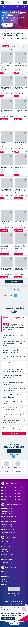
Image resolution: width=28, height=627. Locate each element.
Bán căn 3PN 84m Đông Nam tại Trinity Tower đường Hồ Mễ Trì (6, 268)
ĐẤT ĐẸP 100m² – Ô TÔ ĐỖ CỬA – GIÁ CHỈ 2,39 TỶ (6, 64)
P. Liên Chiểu (5, 499)
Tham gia (8, 25)
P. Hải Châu (5, 490)
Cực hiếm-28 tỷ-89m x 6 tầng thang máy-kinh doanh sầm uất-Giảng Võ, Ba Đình (21, 222)
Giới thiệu (4, 571)
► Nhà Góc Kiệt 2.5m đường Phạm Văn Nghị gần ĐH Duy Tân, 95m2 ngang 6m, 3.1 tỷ (6, 222)
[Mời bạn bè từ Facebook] (13, 456)
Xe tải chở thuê (6, 546)
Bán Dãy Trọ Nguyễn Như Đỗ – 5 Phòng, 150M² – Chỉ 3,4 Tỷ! (21, 143)
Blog (3, 579)
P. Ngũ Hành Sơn (6, 496)
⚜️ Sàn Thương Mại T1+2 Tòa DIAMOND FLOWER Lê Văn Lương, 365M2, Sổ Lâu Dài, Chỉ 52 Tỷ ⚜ (21, 245)
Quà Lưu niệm (5, 557)
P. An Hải (4, 487)
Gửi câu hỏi (14, 433)
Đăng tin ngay (8, 618)
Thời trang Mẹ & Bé (7, 562)
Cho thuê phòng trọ (7, 544)
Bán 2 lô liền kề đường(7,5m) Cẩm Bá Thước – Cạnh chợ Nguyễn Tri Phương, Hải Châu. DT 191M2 (21, 190)
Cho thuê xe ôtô (6, 541)
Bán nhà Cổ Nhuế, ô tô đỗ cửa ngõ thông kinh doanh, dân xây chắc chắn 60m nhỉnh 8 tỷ (21, 268)
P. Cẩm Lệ (4, 493)
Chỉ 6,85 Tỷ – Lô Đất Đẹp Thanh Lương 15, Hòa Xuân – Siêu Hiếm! (6, 111)
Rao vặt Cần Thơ (14, 623)
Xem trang (6, 471)
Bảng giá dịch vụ (6, 576)
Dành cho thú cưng (7, 559)
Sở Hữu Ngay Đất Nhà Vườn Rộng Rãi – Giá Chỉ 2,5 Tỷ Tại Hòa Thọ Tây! (6, 190)
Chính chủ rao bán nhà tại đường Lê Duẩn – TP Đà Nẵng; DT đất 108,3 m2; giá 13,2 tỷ (21, 64)
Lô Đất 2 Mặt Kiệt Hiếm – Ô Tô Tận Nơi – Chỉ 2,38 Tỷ (7, 87)
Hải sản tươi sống (6, 551)
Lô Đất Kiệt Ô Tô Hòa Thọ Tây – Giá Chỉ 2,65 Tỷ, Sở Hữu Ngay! (21, 166)
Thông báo (5, 574)
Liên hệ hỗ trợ (5, 584)
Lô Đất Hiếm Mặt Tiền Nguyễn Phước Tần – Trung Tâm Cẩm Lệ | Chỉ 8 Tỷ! (6, 143)
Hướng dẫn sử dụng (7, 582)
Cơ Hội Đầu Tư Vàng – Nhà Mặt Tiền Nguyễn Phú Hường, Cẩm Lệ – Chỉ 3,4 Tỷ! (21, 111)
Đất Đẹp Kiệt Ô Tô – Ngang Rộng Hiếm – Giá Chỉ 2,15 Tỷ (21, 87)
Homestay (5, 549)
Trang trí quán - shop (7, 554)
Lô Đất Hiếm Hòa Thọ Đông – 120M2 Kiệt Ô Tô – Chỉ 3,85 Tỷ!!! (6, 166)
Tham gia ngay (14, 451)
